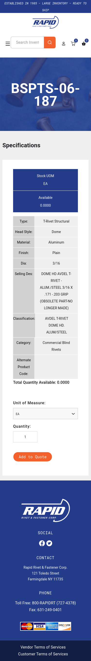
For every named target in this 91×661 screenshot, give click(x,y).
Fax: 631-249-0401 (45, 610)
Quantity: (22, 426)
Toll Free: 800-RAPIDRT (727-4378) (45, 603)
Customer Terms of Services (43, 654)
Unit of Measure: (29, 403)
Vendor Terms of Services (43, 647)
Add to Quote (33, 456)
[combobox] (45, 413)
